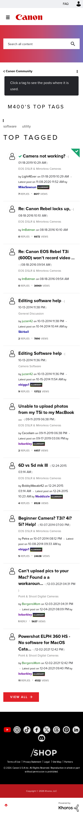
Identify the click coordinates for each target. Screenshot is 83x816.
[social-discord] (41, 738)
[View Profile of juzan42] (27, 321)
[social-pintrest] (66, 729)
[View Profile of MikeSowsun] (27, 187)
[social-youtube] (7, 729)
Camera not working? (43, 159)
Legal (47, 762)
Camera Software (29, 366)
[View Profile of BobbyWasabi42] (33, 485)
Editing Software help (41, 356)
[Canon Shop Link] (41, 752)
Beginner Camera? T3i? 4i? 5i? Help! (45, 521)
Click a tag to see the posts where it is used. (39, 85)
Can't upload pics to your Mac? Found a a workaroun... (46, 579)
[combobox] (41, 43)
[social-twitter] (46, 729)
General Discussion (31, 313)
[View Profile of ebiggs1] (23, 384)
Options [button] (77, 71)
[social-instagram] (17, 729)
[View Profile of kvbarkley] (25, 443)
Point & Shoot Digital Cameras (38, 596)
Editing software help (41, 303)
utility (26, 126)
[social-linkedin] (76, 729)
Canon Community (29, 17)
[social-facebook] (36, 729)
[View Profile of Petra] (25, 538)
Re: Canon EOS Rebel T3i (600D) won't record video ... (46, 257)
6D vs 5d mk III (42, 468)
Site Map (57, 762)
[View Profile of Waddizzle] (42, 496)
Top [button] (6, 805)
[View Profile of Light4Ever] (29, 176)
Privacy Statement (32, 762)
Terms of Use (13, 762)
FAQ (66, 4)
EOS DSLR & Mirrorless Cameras (39, 168)
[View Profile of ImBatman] (28, 229)
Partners (68, 762)
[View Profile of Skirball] (23, 331)
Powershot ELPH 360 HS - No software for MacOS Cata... (44, 642)
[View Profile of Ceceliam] (28, 433)
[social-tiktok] (27, 729)
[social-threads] (56, 729)
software (10, 126)
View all (19, 697)
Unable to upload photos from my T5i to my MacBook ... (46, 412)
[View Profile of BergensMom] (31, 604)
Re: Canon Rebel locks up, (46, 211)
